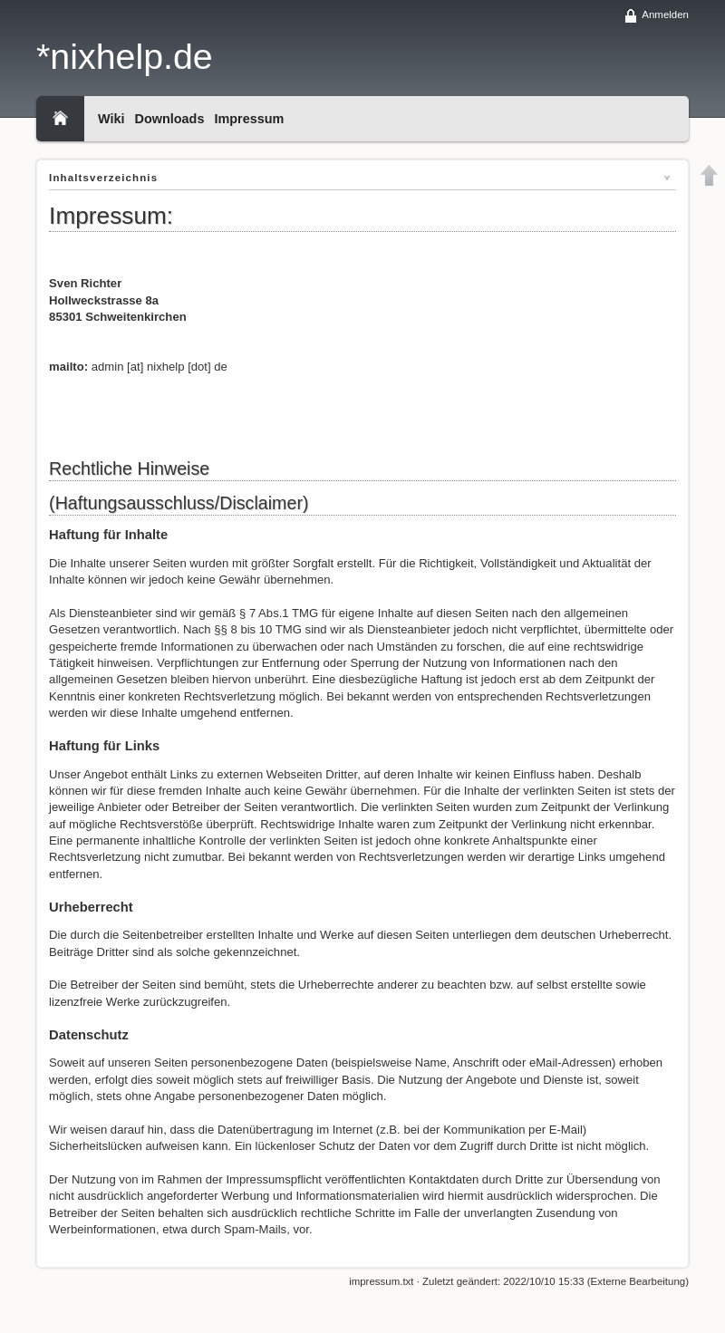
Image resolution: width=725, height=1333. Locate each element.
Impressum (249, 118)
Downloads (170, 118)
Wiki (111, 118)
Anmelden (665, 14)
